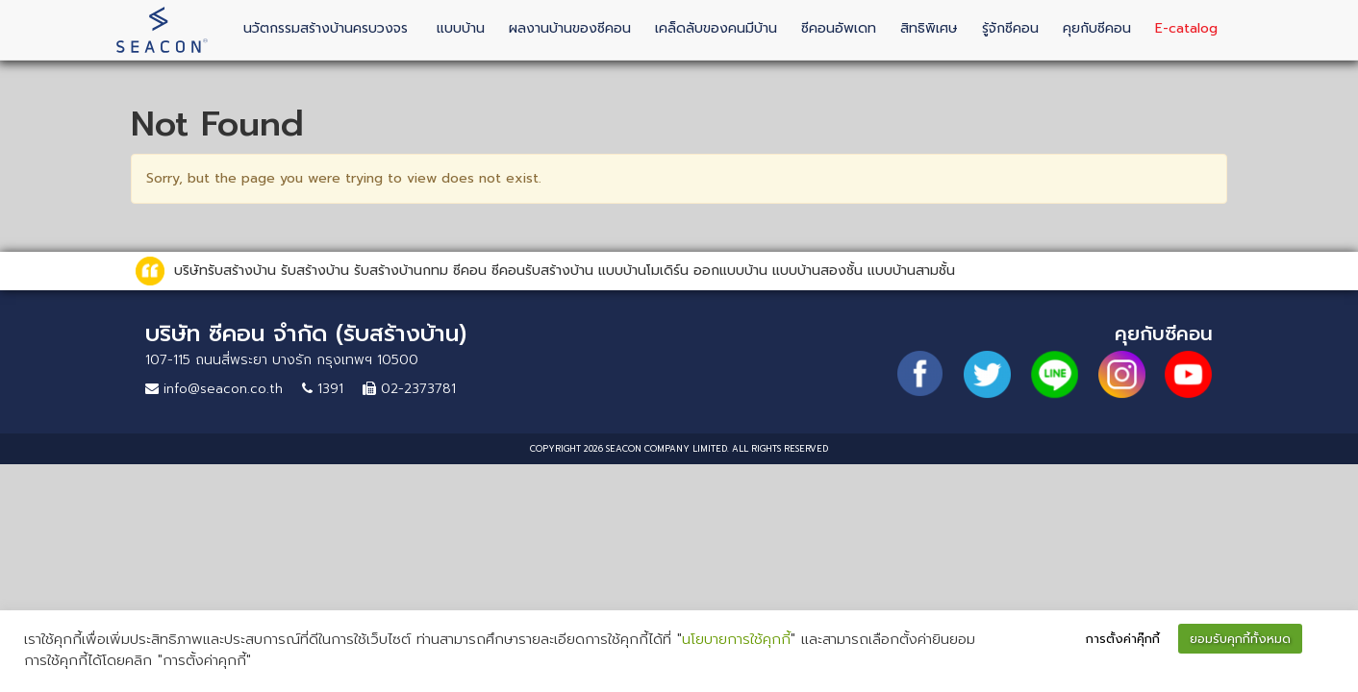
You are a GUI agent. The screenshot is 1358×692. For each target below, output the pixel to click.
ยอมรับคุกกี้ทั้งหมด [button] (1240, 639)
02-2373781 (409, 389)
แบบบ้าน (461, 28)
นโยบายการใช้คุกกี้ (736, 639)
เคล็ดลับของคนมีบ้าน (716, 28)
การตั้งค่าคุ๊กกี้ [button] (1123, 639)
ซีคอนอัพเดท (838, 28)
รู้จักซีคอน (1010, 28)
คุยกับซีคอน (1097, 28)
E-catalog (1186, 28)
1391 (322, 389)
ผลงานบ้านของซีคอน (570, 28)
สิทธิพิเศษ (929, 28)
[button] (1325, 640)
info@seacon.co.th (214, 389)
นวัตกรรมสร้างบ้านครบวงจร (325, 28)
